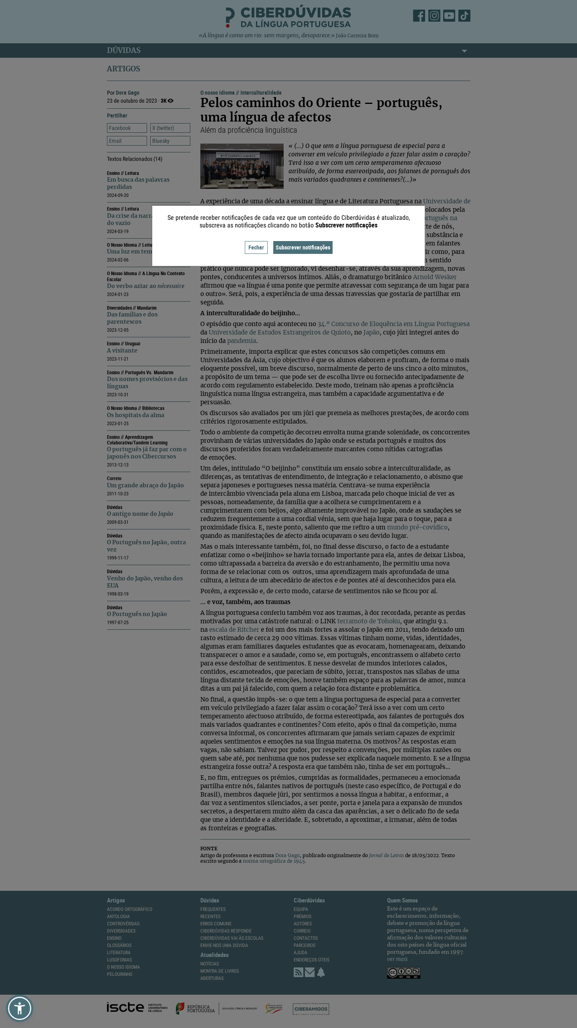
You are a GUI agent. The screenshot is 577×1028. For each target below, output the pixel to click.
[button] (19, 1008)
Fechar (256, 247)
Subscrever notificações (303, 247)
